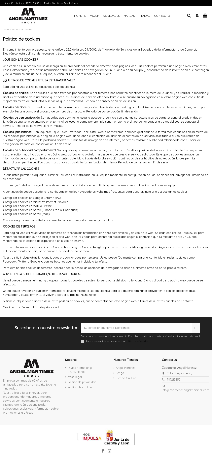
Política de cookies (79, 387)
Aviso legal (74, 377)
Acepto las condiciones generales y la (117, 341)
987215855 (173, 379)
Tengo (120, 373)
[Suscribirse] (196, 328)
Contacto (187, 301)
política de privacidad (44, 307)
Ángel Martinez (125, 368)
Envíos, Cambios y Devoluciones (61, 3)
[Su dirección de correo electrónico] (136, 328)
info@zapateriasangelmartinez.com (185, 390)
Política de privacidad (81, 382)
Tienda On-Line (126, 378)
